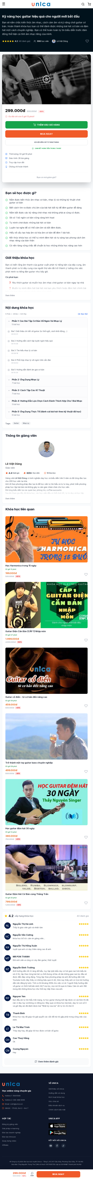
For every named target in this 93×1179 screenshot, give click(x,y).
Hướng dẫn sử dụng (57, 1093)
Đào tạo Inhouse (9, 1137)
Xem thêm (10, 295)
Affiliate (5, 1145)
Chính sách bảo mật (57, 1110)
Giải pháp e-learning (10, 1128)
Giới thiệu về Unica (56, 1089)
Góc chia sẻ (54, 1101)
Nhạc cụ (26, 423)
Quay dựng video (9, 1141)
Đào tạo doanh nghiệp (11, 1132)
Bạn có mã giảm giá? (46, 177)
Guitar (16, 423)
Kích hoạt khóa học (57, 1097)
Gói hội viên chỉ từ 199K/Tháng (46, 142)
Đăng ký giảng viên (10, 1124)
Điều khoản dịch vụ (57, 1105)
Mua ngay (46, 134)
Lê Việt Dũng (62, 41)
